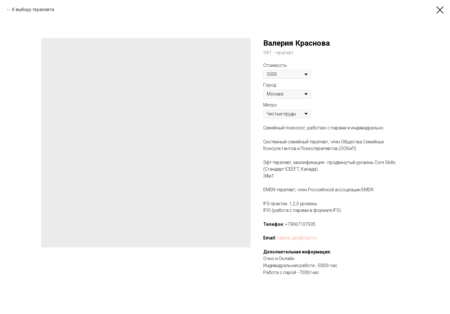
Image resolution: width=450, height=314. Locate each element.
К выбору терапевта (33, 9)
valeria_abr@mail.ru (296, 237)
